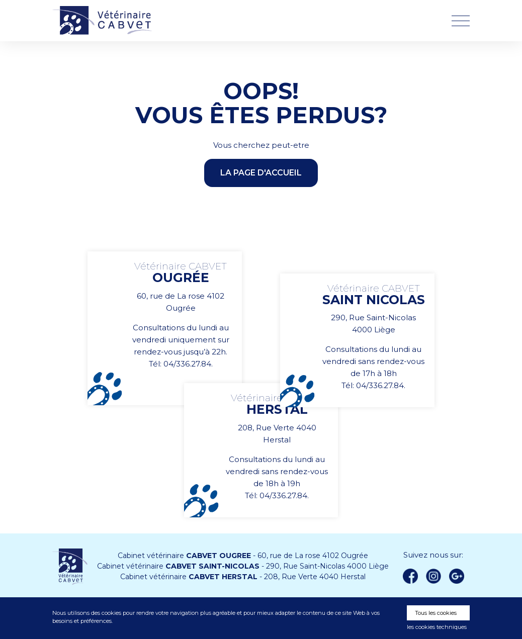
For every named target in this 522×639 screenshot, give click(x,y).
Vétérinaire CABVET (105, 20)
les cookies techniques (437, 626)
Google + (459, 577)
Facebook (410, 576)
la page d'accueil (261, 172)
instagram (433, 576)
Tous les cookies (436, 612)
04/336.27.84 (187, 364)
